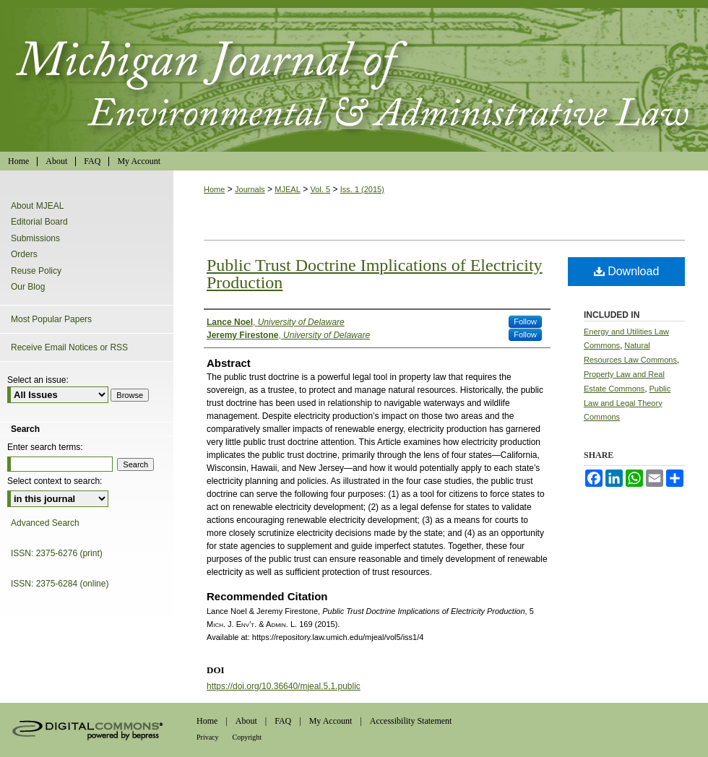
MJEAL (287, 189)
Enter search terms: (45, 447)
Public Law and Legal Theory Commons (627, 403)
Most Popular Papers (51, 319)
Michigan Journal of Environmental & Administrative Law (354, 76)
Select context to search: (54, 481)
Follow (525, 321)
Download (627, 271)
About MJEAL (37, 206)
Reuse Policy (36, 271)
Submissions (35, 238)
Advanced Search (45, 523)
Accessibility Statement (411, 721)
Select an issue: (38, 380)
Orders (24, 254)
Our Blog (28, 287)
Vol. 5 (321, 189)
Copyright (247, 737)
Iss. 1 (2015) (362, 189)
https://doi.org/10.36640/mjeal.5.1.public (284, 686)
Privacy (208, 737)
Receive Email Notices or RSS (69, 347)
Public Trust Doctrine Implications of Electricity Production (375, 274)
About (246, 721)
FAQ (283, 721)
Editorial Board (39, 222)
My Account (331, 721)
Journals (250, 189)
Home (214, 189)
